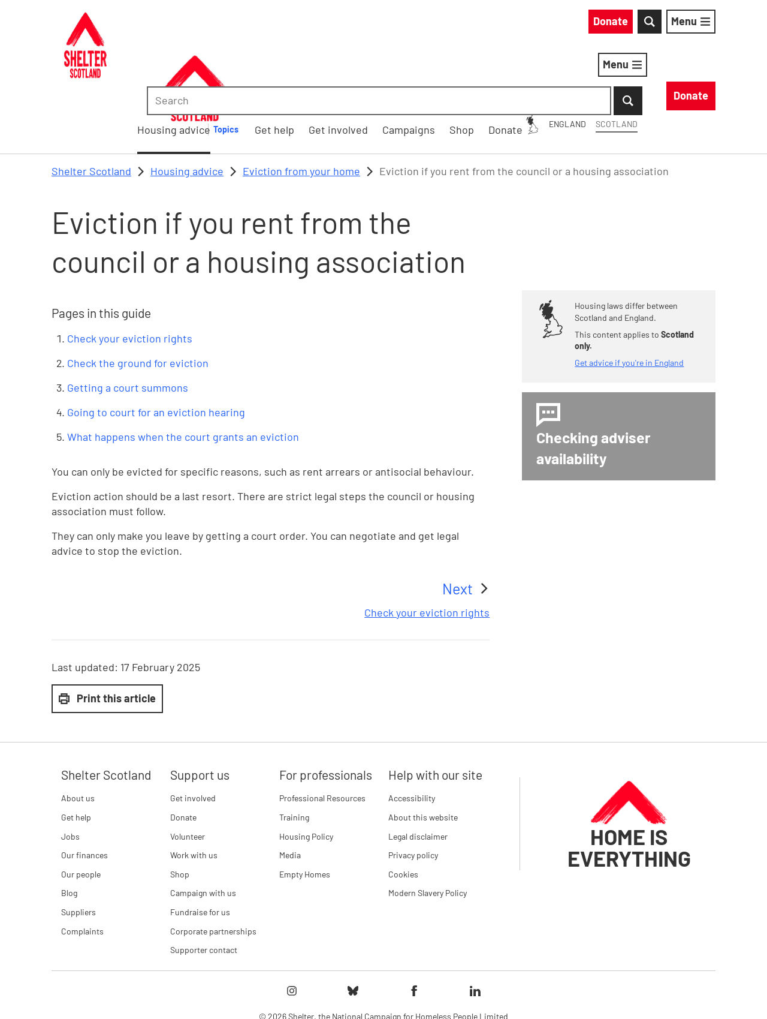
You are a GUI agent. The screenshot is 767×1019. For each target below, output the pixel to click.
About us (78, 736)
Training (294, 755)
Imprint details (497, 989)
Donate (183, 755)
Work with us (194, 792)
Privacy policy (413, 792)
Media (290, 792)
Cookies (403, 812)
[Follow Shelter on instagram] (291, 928)
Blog (69, 831)
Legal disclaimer (418, 774)
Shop (179, 812)
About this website (423, 755)
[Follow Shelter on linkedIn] (475, 928)
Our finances (84, 792)
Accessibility (411, 736)
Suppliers (78, 849)
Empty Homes (304, 812)
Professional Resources (322, 736)
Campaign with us (203, 831)
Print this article (107, 635)
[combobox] (613, 24)
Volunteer (187, 774)
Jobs (70, 774)
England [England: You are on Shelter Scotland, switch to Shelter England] (459, 23)
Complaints (82, 869)
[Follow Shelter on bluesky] (353, 928)
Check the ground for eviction (138, 300)
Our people (81, 812)
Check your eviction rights (129, 275)
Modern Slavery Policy (427, 831)
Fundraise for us (200, 849)
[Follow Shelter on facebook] (414, 928)
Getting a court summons (127, 325)
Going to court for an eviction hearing (156, 349)
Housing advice (344, 66)
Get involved (193, 736)
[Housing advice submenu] (403, 67)
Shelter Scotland (91, 108)
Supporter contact (203, 887)
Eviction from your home (301, 108)
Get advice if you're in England (629, 300)
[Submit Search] (701, 24)
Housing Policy (306, 774)
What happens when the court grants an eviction (183, 374)
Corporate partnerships (213, 869)
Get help (76, 755)
